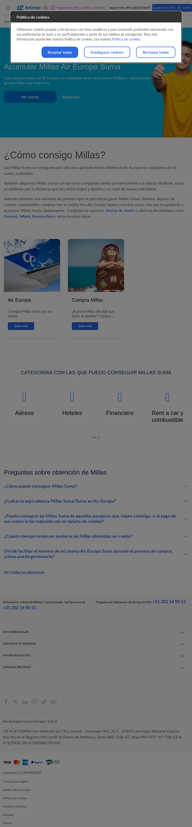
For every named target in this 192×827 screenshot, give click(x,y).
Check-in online (53, 630)
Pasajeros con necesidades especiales (20, 650)
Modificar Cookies (14, 797)
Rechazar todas (156, 52)
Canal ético (91, 665)
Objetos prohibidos (15, 661)
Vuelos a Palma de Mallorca (142, 634)
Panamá (11, 216)
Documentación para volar (20, 670)
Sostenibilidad (93, 656)
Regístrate (71, 96)
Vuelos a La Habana (137, 661)
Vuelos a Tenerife (135, 639)
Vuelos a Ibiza (133, 652)
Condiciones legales (15, 772)
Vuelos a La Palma (136, 648)
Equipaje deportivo (15, 665)
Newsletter (91, 661)
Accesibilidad (11, 822)
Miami (25, 216)
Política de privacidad (17, 781)
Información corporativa (99, 652)
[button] (94, 437)
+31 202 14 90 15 (19, 607)
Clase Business (93, 634)
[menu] (8, 7)
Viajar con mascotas (16, 643)
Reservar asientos (54, 634)
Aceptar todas (60, 52)
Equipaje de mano (14, 630)
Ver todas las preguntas (24, 571)
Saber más (21, 326)
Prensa (7, 814)
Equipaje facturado (15, 634)
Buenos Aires (43, 216)
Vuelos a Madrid (135, 630)
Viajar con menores (15, 639)
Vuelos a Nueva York (138, 670)
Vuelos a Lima (133, 656)
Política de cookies (15, 789)
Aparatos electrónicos (17, 656)
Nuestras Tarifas (94, 643)
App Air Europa (94, 648)
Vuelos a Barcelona (137, 643)
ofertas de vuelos (120, 210)
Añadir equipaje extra (57, 639)
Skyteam (8, 805)
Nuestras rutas (93, 630)
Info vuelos (50, 643)
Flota (87, 639)
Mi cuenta (30, 96)
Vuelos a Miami (134, 665)
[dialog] (96, 37)
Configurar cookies (107, 52)
